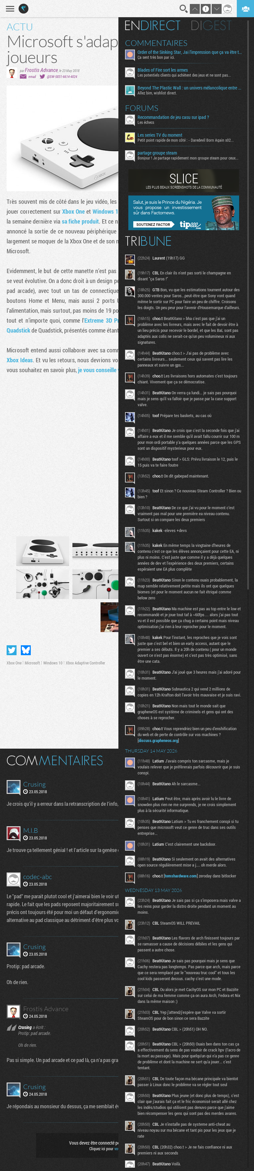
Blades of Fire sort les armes (163, 70)
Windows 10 (107, 211)
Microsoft (32, 662)
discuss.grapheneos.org (158, 740)
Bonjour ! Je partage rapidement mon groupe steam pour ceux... (188, 158)
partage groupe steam (157, 153)
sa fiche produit (80, 221)
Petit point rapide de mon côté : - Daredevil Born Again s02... (186, 140)
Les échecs (146, 122)
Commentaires (156, 43)
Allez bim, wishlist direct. (157, 92)
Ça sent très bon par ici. (156, 57)
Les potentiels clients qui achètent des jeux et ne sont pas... (184, 75)
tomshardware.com (181, 876)
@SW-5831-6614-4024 (62, 76)
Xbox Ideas (20, 360)
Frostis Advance (41, 69)
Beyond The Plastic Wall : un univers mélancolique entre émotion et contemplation (190, 87)
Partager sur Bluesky (26, 650)
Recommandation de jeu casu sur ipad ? (173, 117)
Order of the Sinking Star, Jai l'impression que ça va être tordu (190, 52)
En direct (152, 25)
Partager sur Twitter (12, 650)
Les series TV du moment (160, 135)
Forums (141, 108)
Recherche (184, 9)
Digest (211, 25)
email (32, 76)
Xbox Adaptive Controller (85, 662)
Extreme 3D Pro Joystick (114, 320)
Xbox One (73, 211)
